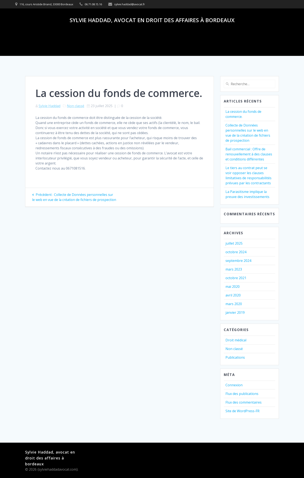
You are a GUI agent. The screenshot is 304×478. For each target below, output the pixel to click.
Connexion (234, 385)
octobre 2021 (235, 278)
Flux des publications (241, 393)
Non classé (75, 106)
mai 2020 (232, 286)
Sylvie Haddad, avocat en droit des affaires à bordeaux (152, 20)
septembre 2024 (238, 260)
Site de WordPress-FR (242, 411)
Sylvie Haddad (49, 106)
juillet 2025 (234, 243)
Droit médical (235, 340)
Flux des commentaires (243, 402)
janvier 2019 (235, 312)
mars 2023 (233, 269)
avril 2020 (233, 295)
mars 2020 (233, 304)
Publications (235, 357)
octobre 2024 (235, 252)
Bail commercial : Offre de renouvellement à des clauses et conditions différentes (248, 154)
